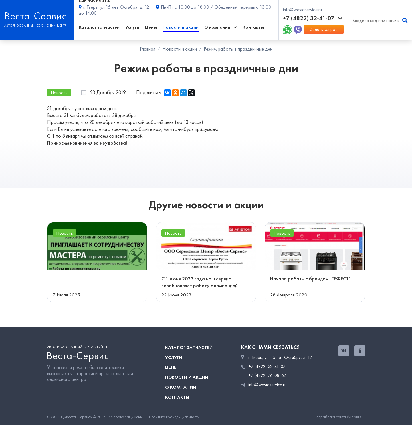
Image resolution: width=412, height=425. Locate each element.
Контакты (253, 27)
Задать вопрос (323, 29)
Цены (151, 27)
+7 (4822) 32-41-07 (312, 18)
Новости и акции (181, 27)
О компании (180, 387)
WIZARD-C (356, 416)
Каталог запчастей (99, 27)
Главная (147, 49)
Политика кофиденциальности (174, 417)
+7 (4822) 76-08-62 (267, 375)
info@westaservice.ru (302, 9)
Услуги (132, 27)
